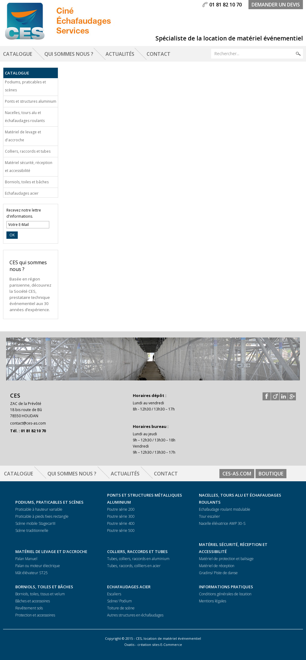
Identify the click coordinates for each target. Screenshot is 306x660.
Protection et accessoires (35, 615)
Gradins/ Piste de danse (218, 572)
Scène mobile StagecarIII (35, 523)
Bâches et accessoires (32, 601)
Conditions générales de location (225, 594)
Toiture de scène (121, 608)
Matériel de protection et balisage (226, 558)
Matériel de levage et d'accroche (23, 136)
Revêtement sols (29, 608)
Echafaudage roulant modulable (224, 509)
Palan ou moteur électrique (37, 565)
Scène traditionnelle (31, 530)
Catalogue (17, 54)
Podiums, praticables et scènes (25, 86)
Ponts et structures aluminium (30, 101)
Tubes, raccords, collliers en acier (134, 565)
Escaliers (114, 594)
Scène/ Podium (119, 601)
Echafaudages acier (22, 193)
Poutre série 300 (121, 516)
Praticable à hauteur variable (38, 509)
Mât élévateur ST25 (31, 572)
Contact (158, 54)
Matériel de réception (216, 565)
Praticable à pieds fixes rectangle (42, 516)
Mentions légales (212, 601)
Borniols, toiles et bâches (27, 182)
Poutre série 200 (121, 509)
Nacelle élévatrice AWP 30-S (222, 523)
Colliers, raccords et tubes (27, 151)
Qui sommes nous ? (68, 54)
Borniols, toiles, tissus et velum (40, 594)
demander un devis (276, 4)
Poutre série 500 (121, 530)
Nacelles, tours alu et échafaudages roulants (25, 116)
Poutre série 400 (121, 523)
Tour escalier (209, 516)
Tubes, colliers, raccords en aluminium (138, 558)
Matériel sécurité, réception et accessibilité (28, 166)
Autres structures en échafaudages (135, 615)
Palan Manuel (26, 558)
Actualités (120, 54)
